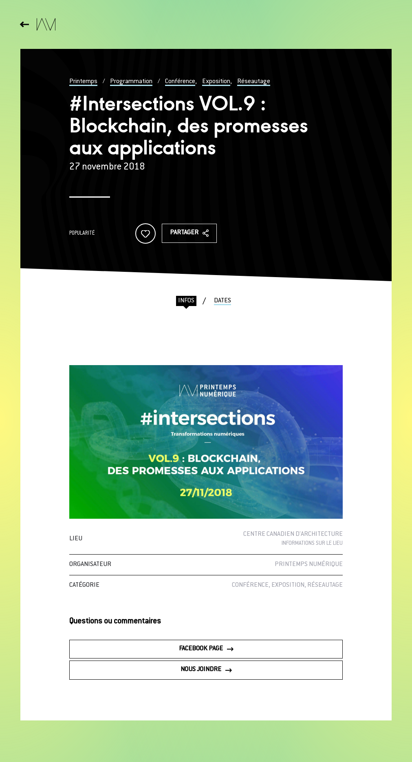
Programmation (131, 82)
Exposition (216, 82)
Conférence (180, 82)
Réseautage (253, 82)
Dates (222, 301)
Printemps (83, 82)
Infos (186, 301)
